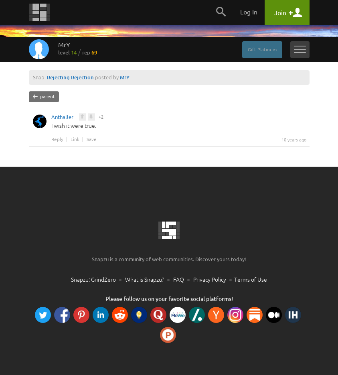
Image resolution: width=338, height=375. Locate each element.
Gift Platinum (262, 49)
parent (44, 96)
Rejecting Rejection (70, 77)
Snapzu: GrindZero (93, 279)
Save (92, 139)
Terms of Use (250, 279)
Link (75, 139)
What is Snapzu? (144, 279)
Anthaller (62, 118)
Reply (57, 139)
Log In (248, 12)
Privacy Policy (209, 279)
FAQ (178, 279)
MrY (77, 48)
